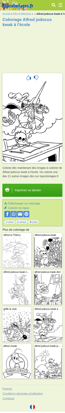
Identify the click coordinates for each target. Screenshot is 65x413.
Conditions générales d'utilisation (22, 393)
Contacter (8, 398)
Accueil (6, 14)
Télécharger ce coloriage (24, 203)
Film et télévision (22, 14)
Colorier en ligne (18, 208)
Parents (7, 388)
